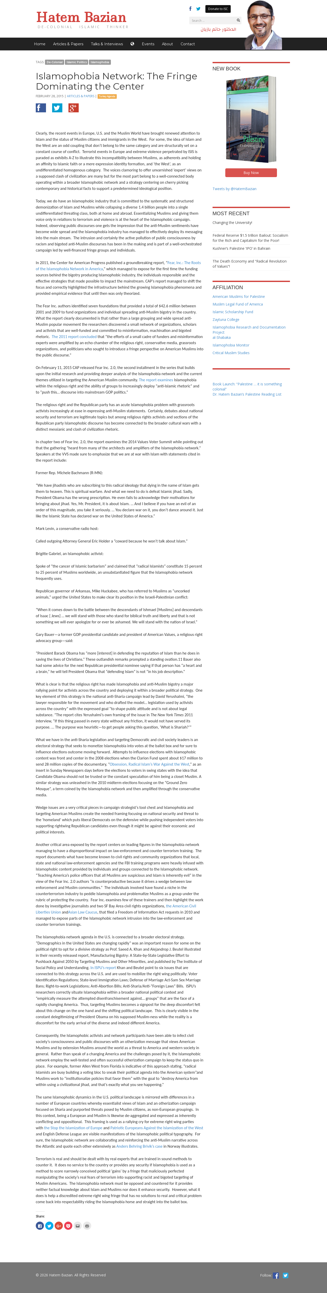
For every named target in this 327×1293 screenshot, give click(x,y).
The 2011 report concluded (74, 336)
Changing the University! (232, 222)
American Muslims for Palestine (239, 296)
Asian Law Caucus (82, 912)
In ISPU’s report (103, 967)
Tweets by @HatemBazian (234, 188)
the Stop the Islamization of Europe (73, 1127)
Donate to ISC (218, 9)
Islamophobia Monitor (231, 345)
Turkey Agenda (107, 96)
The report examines (156, 379)
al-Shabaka (222, 337)
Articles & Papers (68, 44)
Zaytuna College (226, 319)
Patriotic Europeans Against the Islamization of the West (156, 1127)
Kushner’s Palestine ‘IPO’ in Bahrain (241, 248)
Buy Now (251, 172)
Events (148, 44)
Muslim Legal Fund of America (238, 304)
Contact (188, 44)
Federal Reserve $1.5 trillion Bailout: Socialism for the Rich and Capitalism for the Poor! (250, 238)
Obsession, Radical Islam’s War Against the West (149, 764)
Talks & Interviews (107, 44)
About (167, 44)
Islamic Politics (77, 62)
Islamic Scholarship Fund (233, 311)
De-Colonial (55, 62)
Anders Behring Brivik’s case (139, 1146)
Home (39, 44)
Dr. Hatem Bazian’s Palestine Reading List (247, 394)
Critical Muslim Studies (231, 352)
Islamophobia (100, 62)
